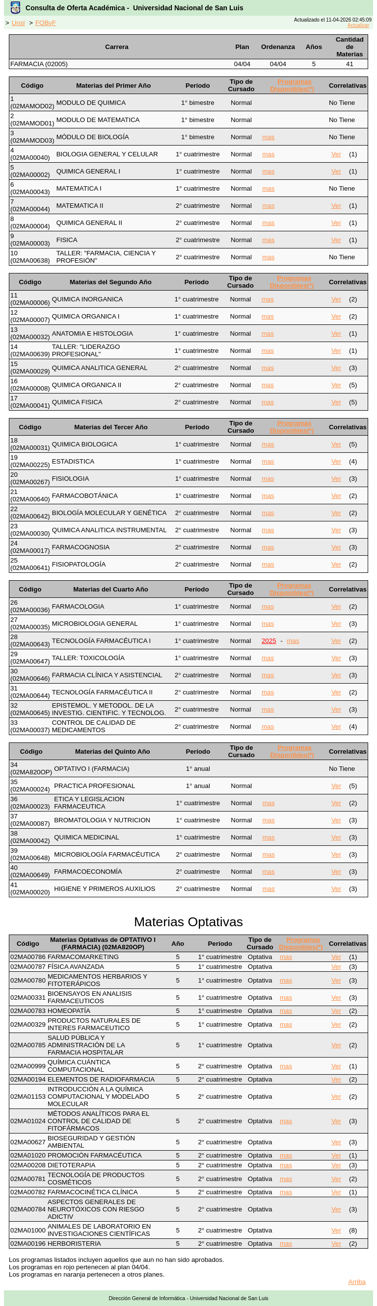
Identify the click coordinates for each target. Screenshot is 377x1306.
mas (268, 137)
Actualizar (358, 25)
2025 (269, 640)
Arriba (357, 1281)
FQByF (45, 22)
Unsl (18, 22)
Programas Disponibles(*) (292, 85)
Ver (336, 154)
